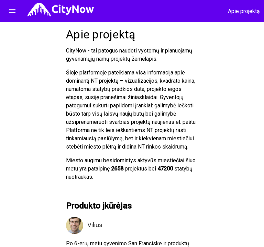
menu (12, 11)
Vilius (94, 225)
